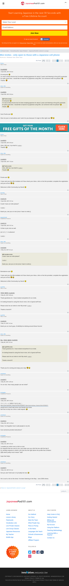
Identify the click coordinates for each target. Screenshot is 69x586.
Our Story (31, 517)
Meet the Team (33, 520)
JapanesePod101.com (57, 576)
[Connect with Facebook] (45, 39)
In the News (32, 528)
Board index (5, 51)
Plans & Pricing (33, 526)
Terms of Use (23, 43)
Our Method (32, 514)
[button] (65, 3)
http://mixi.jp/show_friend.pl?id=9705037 (13, 405)
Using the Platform (53, 527)
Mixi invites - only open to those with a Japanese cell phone (30, 55)
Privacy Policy (30, 43)
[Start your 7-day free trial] (12, 552)
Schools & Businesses (35, 534)
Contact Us (50, 538)
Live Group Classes (12, 528)
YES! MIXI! (4, 293)
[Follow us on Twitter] (29, 552)
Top (67, 83)
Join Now (34, 33)
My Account (51, 524)
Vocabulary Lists (11, 523)
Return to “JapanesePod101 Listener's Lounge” (13, 488)
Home (8, 514)
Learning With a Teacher (52, 534)
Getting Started (52, 517)
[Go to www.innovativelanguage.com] (34, 572)
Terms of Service (58, 580)
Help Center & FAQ (53, 514)
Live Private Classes (12, 526)
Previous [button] (47, 61)
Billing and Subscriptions (51, 521)
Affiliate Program (33, 540)
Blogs (30, 537)
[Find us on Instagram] (29, 556)
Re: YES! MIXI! (6, 340)
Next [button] (68, 61)
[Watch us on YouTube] (34, 552)
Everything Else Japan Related (19, 51)
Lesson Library (11, 517)
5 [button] (55, 60)
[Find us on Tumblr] (42, 552)
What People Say (34, 523)
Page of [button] (43, 61)
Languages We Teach (35, 531)
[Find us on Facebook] (38, 552)
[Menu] (3, 3)
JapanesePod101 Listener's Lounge (39, 51)
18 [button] (65, 60)
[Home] (32, 5)
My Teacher (10, 534)
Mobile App (9, 537)
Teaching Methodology (54, 530)
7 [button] (59, 60)
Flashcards (9, 520)
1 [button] (49, 60)
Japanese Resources (13, 531)
